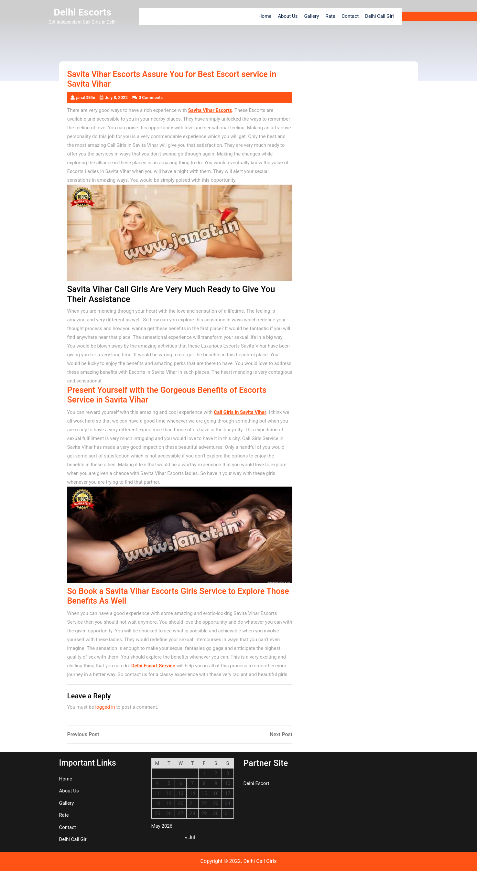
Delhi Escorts (82, 12)
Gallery (311, 16)
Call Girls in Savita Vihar (240, 412)
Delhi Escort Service (153, 666)
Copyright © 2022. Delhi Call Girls (239, 861)
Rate (330, 16)
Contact (350, 16)
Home (264, 16)
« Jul (190, 837)
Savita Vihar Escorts (210, 110)
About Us (288, 16)
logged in (105, 707)
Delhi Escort (256, 783)
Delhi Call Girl (379, 16)
